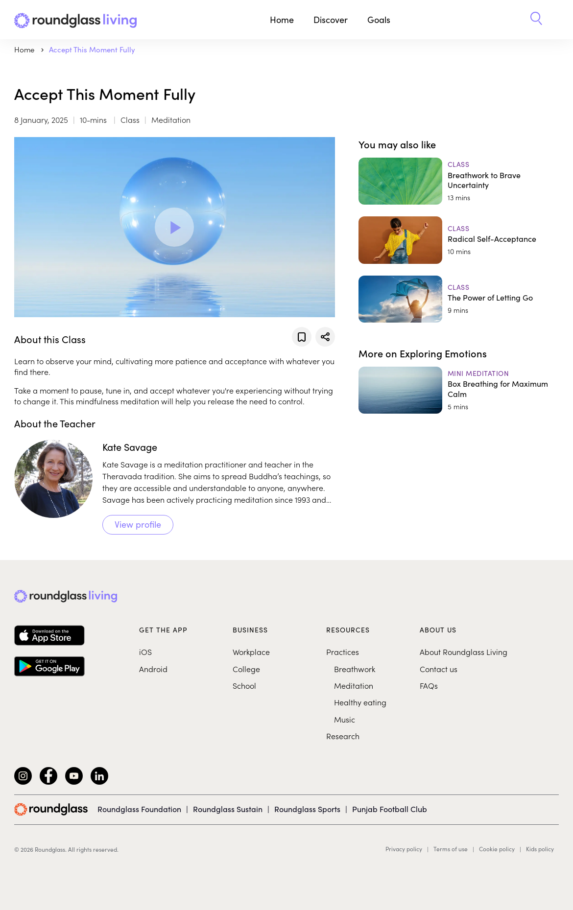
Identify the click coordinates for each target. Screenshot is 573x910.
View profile (138, 524)
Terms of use (450, 849)
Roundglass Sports (307, 808)
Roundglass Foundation (139, 808)
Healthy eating (360, 702)
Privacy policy (403, 849)
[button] (536, 19)
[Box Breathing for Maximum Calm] (458, 390)
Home (282, 19)
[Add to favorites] (301, 337)
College (246, 668)
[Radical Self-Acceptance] (458, 239)
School (244, 685)
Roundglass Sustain (228, 808)
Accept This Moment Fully (92, 49)
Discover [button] (330, 19)
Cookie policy (497, 849)
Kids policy (540, 849)
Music (344, 719)
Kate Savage (129, 446)
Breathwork (354, 668)
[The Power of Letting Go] (458, 299)
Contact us (438, 668)
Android (153, 668)
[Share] (325, 337)
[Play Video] (174, 227)
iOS (145, 651)
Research (342, 735)
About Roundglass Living (463, 651)
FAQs (429, 685)
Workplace (251, 651)
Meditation (353, 685)
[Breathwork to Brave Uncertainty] (458, 181)
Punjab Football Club (389, 808)
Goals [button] (378, 19)
